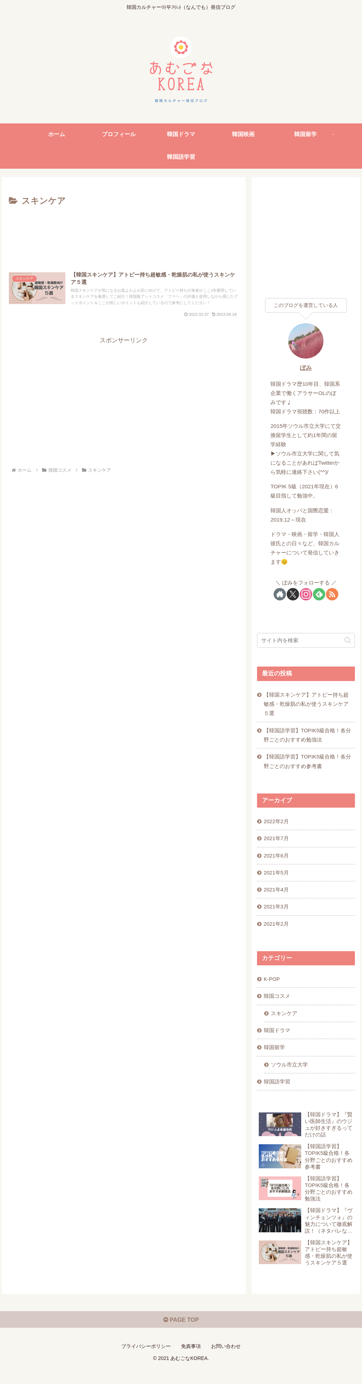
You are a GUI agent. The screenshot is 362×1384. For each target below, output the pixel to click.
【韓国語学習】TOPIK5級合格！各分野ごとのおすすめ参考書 (308, 764)
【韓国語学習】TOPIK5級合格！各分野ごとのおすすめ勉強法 (308, 737)
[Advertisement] (124, 230)
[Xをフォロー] (293, 594)
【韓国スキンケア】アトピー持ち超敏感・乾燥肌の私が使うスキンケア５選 (306, 704)
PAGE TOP (181, 1335)
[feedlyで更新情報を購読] (319, 594)
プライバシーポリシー (146, 1362)
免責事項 (191, 1362)
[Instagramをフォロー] (306, 594)
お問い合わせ (226, 1362)
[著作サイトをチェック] (280, 594)
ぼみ (306, 368)
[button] (347, 640)
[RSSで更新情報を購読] (332, 594)
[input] (306, 640)
